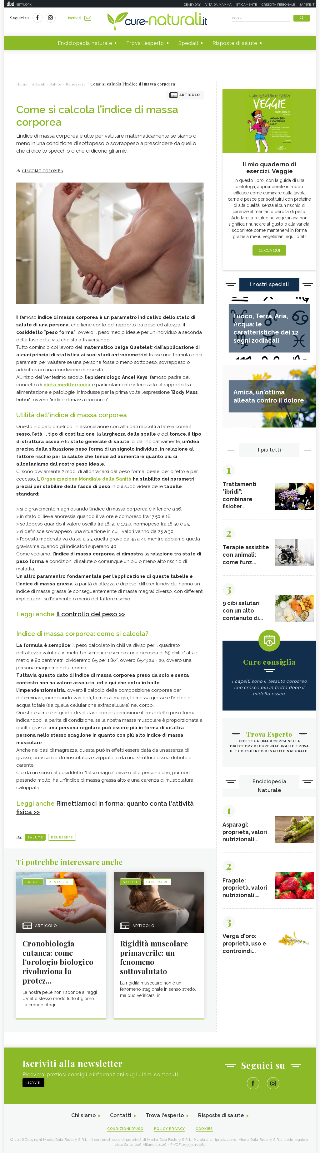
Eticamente (246, 4)
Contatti (120, 1115)
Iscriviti (79, 18)
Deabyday (192, 4)
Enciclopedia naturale (85, 43)
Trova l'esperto (145, 43)
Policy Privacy (169, 1128)
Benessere (62, 836)
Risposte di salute (235, 43)
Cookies (204, 1128)
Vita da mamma (218, 4)
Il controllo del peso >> (90, 614)
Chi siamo (83, 1115)
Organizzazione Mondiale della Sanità (86, 479)
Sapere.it (307, 4)
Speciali (188, 43)
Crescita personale (278, 4)
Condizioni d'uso (125, 1128)
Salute (35, 836)
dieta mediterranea (67, 385)
